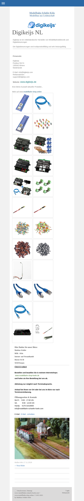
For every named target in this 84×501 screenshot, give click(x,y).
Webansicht (65, 493)
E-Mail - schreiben (28, 414)
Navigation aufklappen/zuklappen (42, 3)
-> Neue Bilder (20, 466)
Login (67, 490)
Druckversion (20, 491)
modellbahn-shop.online (32, 92)
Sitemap (29, 491)
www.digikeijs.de (28, 82)
